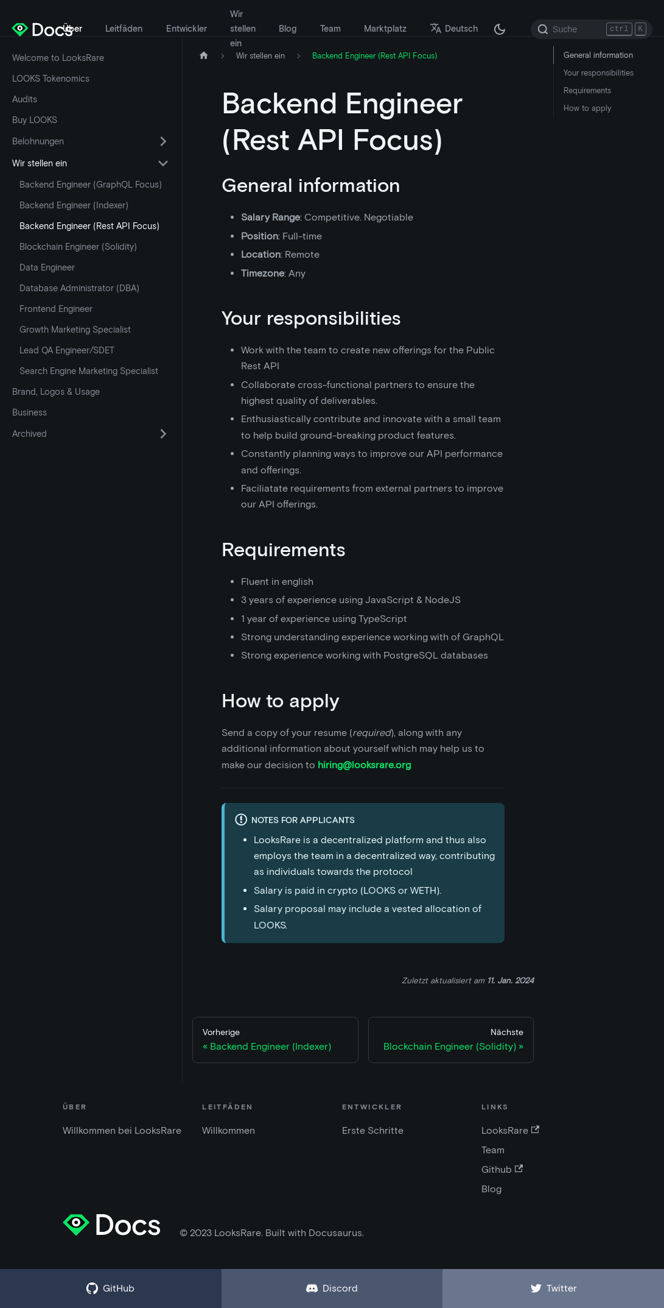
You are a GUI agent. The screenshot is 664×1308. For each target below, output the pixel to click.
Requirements (587, 90)
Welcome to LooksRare (58, 57)
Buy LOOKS (34, 120)
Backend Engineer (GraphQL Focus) (90, 184)
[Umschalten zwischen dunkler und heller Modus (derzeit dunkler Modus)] (499, 29)
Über (72, 28)
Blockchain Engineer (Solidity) (78, 246)
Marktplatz (385, 28)
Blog (287, 28)
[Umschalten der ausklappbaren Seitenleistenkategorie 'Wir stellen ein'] (163, 163)
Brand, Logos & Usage (56, 391)
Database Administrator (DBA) (79, 288)
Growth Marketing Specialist (75, 329)
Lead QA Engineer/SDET (66, 350)
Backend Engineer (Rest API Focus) (89, 226)
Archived (29, 433)
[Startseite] (203, 55)
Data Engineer (47, 267)
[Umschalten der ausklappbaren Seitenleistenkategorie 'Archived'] (163, 434)
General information (598, 55)
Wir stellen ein (243, 29)
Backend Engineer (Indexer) (73, 205)
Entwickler (186, 28)
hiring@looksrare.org (364, 765)
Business (29, 412)
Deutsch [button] (454, 28)
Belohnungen (38, 141)
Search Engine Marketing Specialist (88, 371)
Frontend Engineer (56, 308)
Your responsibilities (599, 72)
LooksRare (510, 1130)
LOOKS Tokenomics (50, 78)
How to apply (587, 108)
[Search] (591, 29)
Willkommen (228, 1130)
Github (502, 1169)
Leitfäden (123, 28)
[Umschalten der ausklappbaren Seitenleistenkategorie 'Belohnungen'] (163, 141)
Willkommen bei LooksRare (122, 1130)
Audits (24, 99)
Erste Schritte (373, 1130)
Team (330, 28)
